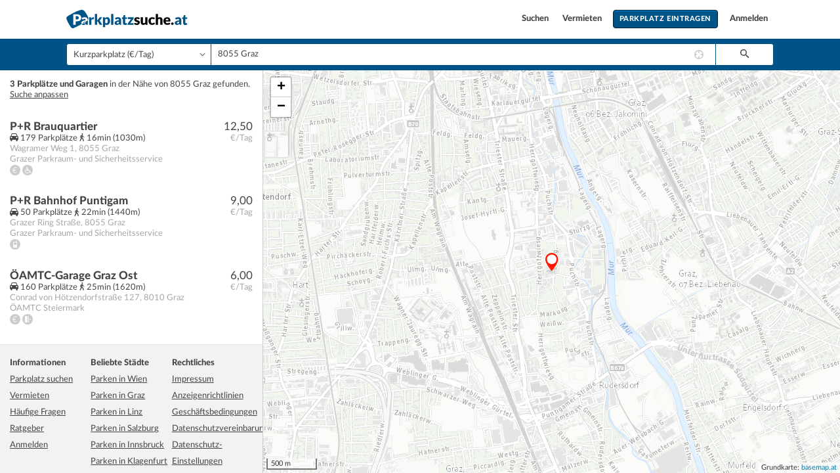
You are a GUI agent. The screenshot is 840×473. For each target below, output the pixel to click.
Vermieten (583, 18)
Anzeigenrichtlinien (207, 396)
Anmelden (749, 18)
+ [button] (281, 87)
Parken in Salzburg (125, 428)
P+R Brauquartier (53, 126)
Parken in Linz (116, 412)
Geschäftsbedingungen (214, 412)
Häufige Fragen (38, 412)
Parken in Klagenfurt (129, 461)
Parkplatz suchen (41, 379)
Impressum (193, 379)
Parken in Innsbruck (127, 445)
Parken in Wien (119, 379)
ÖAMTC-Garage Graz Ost (73, 275)
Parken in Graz (118, 396)
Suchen (536, 18)
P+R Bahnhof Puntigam (69, 200)
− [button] (281, 107)
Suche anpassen (39, 95)
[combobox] (463, 54)
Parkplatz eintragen (665, 18)
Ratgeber (27, 428)
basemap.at (819, 467)
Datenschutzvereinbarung (220, 428)
